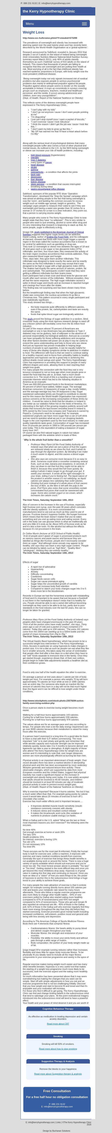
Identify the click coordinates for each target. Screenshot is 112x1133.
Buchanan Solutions (61, 1131)
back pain (35, 174)
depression (36, 177)
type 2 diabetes (38, 160)
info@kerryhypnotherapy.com (55, 3)
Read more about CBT (58, 1024)
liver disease (37, 179)
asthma (34, 169)
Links (58, 1122)
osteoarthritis (37, 172)
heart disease (37, 165)
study (30, 319)
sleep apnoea (37, 184)
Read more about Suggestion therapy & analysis (58, 1074)
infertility (35, 157)
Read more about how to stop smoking (58, 1049)
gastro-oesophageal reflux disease (48, 189)
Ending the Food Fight (57, 237)
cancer (48, 162)
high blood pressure (40, 155)
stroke (34, 167)
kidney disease (38, 182)
